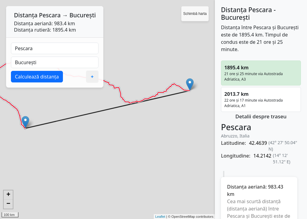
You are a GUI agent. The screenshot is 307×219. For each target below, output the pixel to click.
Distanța (25, 15)
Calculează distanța (37, 76)
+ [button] (8, 195)
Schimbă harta (195, 14)
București (83, 15)
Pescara (49, 15)
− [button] (8, 204)
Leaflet (160, 216)
